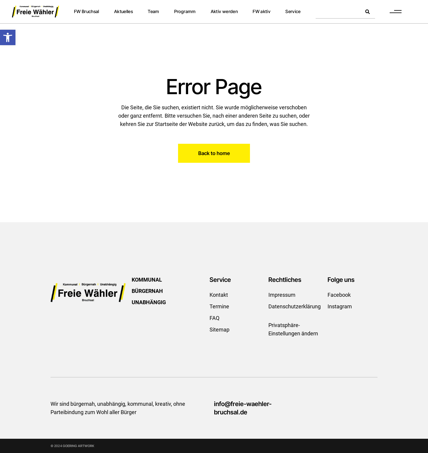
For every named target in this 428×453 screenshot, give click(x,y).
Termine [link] (219, 306)
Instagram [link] (340, 306)
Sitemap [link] (219, 329)
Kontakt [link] (219, 295)
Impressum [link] (281, 295)
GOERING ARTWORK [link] (79, 446)
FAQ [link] (214, 318)
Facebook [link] (339, 295)
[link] (7, 37)
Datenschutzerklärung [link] (294, 306)
